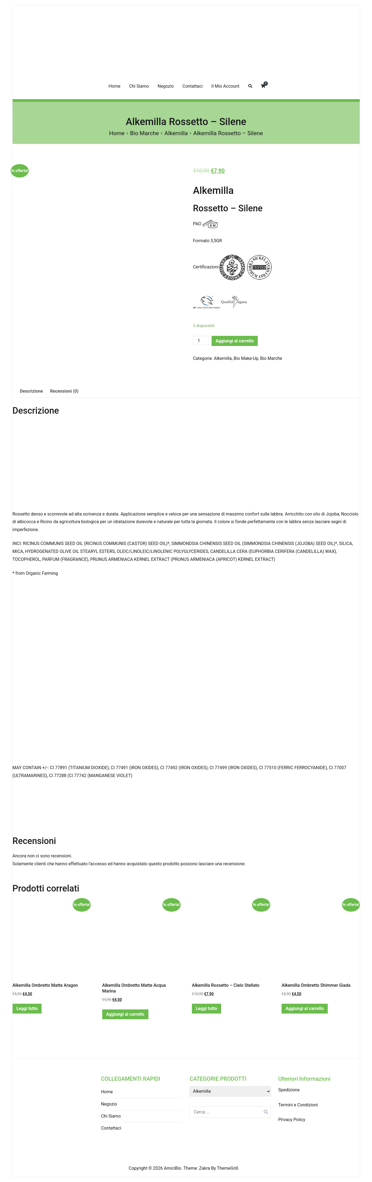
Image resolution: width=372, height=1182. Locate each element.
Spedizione (289, 1089)
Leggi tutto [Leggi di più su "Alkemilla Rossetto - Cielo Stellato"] (206, 1008)
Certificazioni (205, 266)
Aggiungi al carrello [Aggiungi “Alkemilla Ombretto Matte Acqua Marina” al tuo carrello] (125, 1014)
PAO (197, 223)
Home (114, 86)
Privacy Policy (291, 1119)
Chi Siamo (139, 86)
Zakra (204, 1168)
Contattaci (193, 86)
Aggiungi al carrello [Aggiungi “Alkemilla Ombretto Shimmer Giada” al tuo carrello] (305, 1008)
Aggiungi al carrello (234, 340)
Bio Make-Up (246, 358)
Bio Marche (144, 133)
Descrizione (31, 391)
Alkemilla (176, 133)
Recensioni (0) (64, 391)
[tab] (32, 391)
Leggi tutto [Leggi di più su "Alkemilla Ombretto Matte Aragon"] (27, 1008)
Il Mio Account (225, 86)
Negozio (166, 86)
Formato (201, 240)
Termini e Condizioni (298, 1104)
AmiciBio (172, 1168)
